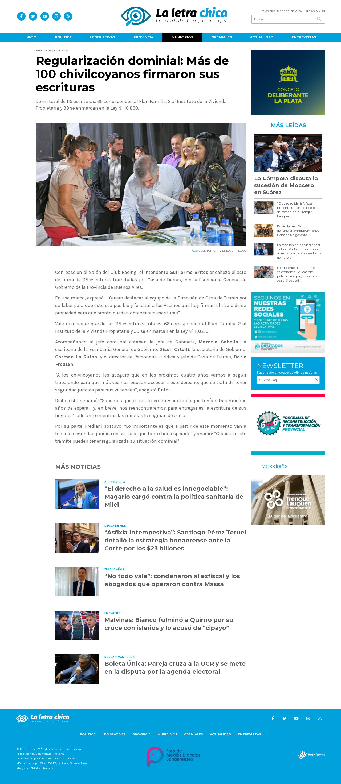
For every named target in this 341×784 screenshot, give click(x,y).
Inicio (30, 37)
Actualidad (261, 37)
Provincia (143, 37)
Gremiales (222, 37)
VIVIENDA (223, 251)
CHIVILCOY (239, 251)
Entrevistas (304, 37)
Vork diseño (274, 466)
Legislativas (102, 37)
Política (63, 37)
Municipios (182, 37)
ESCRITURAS (207, 251)
